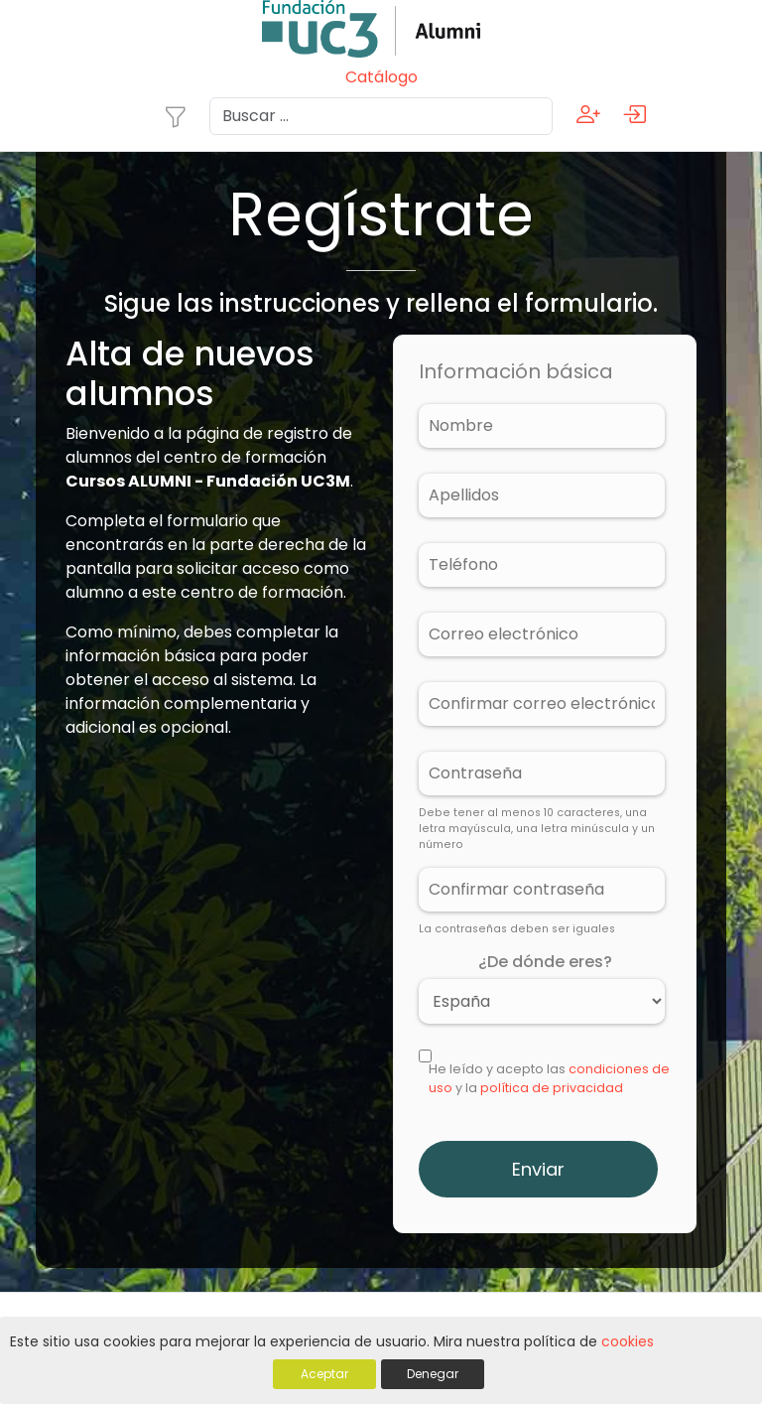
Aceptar (324, 1374)
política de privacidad (551, 1087)
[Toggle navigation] (176, 117)
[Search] (380, 116)
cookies (627, 1342)
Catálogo (381, 77)
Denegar (432, 1374)
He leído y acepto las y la (549, 1078)
